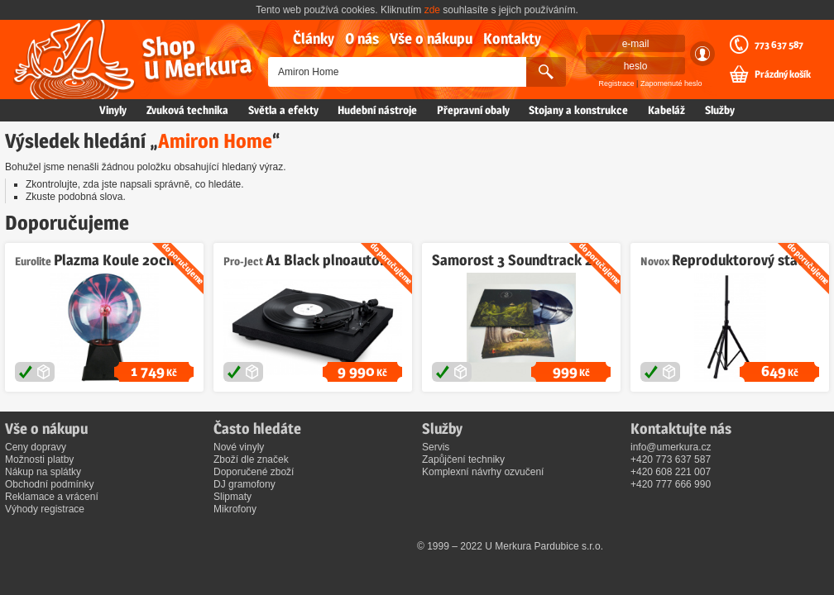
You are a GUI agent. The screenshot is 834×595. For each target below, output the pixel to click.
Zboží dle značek (251, 459)
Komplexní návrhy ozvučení (483, 472)
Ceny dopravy (35, 447)
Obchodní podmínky (49, 484)
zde (432, 10)
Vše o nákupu (431, 38)
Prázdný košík (783, 74)
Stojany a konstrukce (578, 110)
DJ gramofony (244, 484)
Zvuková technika (187, 110)
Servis (435, 447)
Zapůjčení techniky (463, 459)
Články (313, 38)
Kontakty (512, 38)
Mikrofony (234, 509)
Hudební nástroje (377, 110)
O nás (362, 38)
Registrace (617, 83)
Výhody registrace (44, 509)
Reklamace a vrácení (51, 496)
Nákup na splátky (43, 472)
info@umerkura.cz (671, 447)
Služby (720, 110)
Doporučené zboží (253, 472)
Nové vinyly (238, 447)
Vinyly (113, 110)
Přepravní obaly (473, 110)
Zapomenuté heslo (671, 83)
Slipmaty (232, 496)
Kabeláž (666, 110)
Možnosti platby (39, 459)
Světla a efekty (283, 110)
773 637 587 (779, 45)
